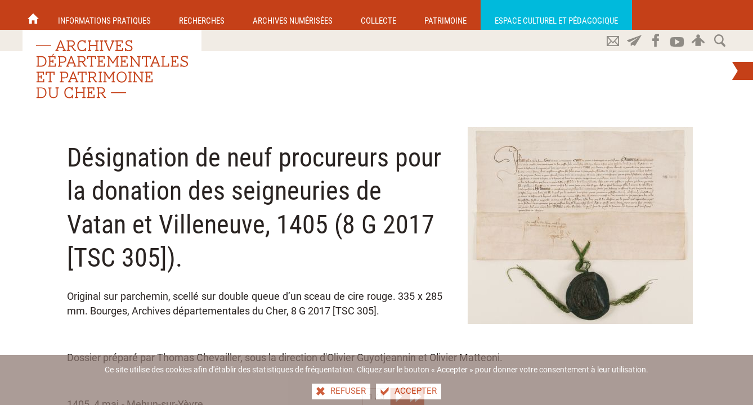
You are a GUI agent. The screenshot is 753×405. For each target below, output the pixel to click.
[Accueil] (33, 15)
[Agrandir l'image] (580, 225)
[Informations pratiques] (104, 15)
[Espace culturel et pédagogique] (556, 15)
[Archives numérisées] (293, 15)
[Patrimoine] (445, 15)
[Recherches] (202, 15)
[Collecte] (378, 15)
